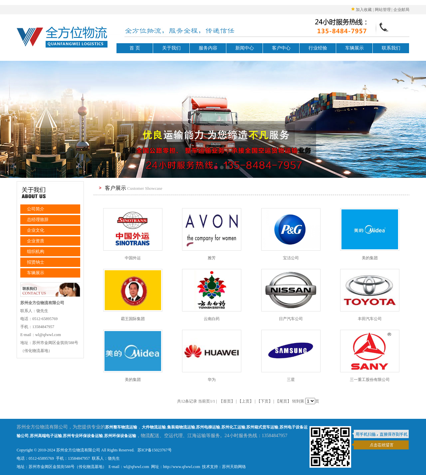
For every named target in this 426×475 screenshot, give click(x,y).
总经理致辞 (38, 219)
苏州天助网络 (234, 466)
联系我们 (391, 48)
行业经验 (318, 48)
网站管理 (383, 9)
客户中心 (281, 48)
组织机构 (35, 251)
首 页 (134, 48)
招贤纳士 (35, 262)
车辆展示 (354, 48)
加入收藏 (364, 9)
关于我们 (171, 48)
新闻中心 (244, 48)
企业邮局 (401, 9)
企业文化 (35, 230)
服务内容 (208, 48)
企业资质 (35, 240)
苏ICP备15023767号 (154, 450)
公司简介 (35, 208)
